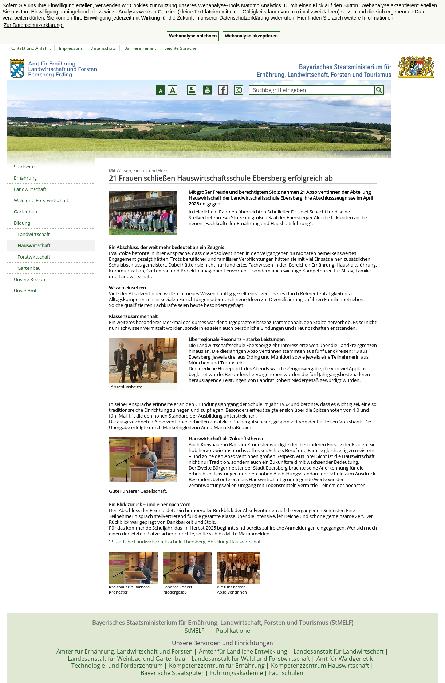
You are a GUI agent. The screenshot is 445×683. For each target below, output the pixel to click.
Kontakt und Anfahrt (30, 48)
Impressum (70, 48)
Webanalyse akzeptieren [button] (251, 36)
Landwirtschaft (30, 189)
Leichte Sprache (180, 48)
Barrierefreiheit (140, 48)
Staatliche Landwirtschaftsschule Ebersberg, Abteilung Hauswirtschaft (187, 541)
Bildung (22, 223)
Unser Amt (25, 290)
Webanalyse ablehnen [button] (193, 36)
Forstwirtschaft (33, 256)
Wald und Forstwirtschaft (41, 200)
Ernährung (25, 178)
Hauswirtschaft (33, 245)
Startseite (24, 166)
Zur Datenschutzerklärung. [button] (34, 25)
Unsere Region (29, 279)
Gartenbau (25, 211)
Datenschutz (103, 48)
